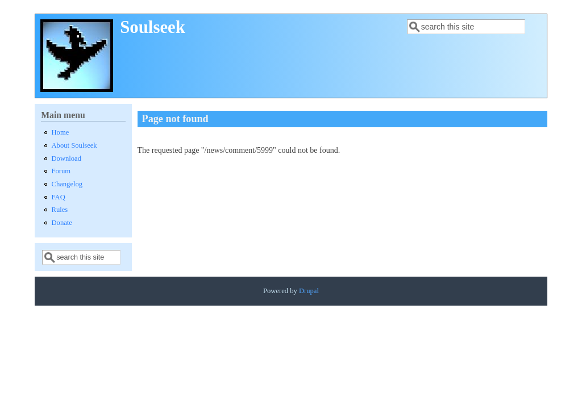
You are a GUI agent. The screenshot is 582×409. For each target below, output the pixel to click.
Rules (60, 210)
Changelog (67, 184)
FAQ (58, 197)
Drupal (309, 291)
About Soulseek (74, 145)
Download (66, 158)
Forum (61, 171)
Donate (62, 223)
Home (60, 132)
